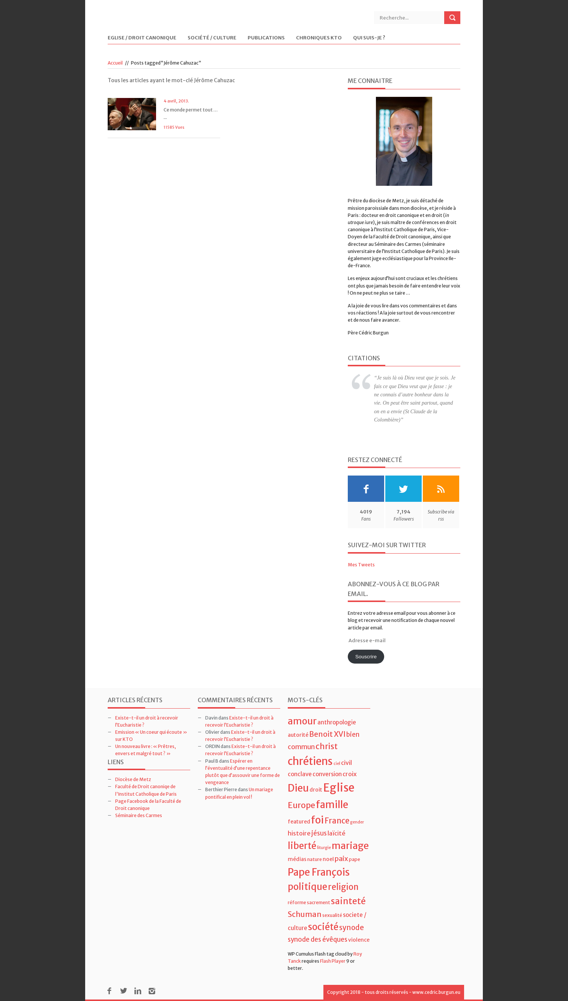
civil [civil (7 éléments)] (346, 762)
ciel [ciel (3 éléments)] (337, 763)
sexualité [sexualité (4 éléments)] (332, 915)
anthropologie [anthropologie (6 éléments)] (336, 722)
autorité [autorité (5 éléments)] (298, 735)
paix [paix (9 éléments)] (341, 858)
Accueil (115, 63)
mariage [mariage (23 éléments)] (350, 846)
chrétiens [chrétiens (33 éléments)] (310, 761)
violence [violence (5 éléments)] (359, 939)
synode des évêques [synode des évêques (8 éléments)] (317, 939)
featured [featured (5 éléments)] (299, 821)
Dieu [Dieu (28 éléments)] (298, 788)
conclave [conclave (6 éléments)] (300, 774)
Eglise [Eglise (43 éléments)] (339, 788)
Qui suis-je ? (369, 38)
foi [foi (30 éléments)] (317, 820)
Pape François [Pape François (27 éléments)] (319, 872)
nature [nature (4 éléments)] (314, 859)
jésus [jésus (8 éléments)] (319, 833)
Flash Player (333, 961)
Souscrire (366, 656)
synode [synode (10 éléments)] (351, 927)
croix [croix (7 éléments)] (350, 774)
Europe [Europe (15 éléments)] (301, 805)
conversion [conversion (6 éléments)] (327, 774)
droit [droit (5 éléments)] (316, 789)
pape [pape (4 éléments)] (354, 859)
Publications (266, 38)
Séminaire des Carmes (138, 815)
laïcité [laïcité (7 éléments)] (337, 833)
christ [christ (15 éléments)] (327, 746)
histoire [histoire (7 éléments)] (299, 833)
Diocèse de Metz (133, 779)
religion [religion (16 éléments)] (343, 887)
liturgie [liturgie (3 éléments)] (324, 847)
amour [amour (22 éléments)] (302, 721)
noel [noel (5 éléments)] (328, 859)
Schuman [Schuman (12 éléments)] (305, 914)
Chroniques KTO (319, 38)
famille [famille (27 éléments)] (332, 804)
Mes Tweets (361, 564)
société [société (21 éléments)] (323, 927)
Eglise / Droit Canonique (142, 38)
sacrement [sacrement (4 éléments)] (318, 902)
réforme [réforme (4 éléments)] (297, 902)
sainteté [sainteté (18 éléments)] (348, 901)
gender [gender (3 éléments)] (357, 822)
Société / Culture (212, 38)
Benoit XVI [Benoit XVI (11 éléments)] (327, 734)
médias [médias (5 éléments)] (297, 859)
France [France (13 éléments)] (337, 821)
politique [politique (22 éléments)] (307, 887)
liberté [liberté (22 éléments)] (302, 846)
